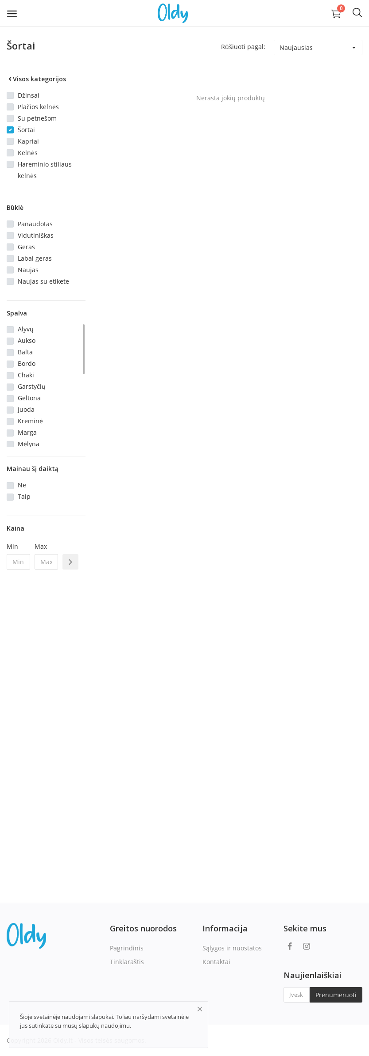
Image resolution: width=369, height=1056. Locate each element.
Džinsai (28, 95)
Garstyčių (32, 386)
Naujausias (296, 47)
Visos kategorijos (36, 79)
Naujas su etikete (43, 281)
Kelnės (28, 152)
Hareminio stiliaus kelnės (45, 170)
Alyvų (26, 329)
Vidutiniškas (36, 235)
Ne (22, 485)
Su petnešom (37, 118)
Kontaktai (216, 961)
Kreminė (30, 421)
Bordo (26, 363)
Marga (27, 432)
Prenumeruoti (336, 995)
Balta (25, 352)
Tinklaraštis (127, 961)
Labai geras (35, 258)
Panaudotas (35, 224)
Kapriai (28, 141)
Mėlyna (28, 444)
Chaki (26, 375)
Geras (26, 247)
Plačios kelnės (38, 107)
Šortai (26, 129)
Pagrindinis (127, 948)
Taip (24, 496)
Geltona (29, 398)
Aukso (26, 340)
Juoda (26, 409)
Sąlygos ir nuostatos (232, 948)
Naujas (28, 270)
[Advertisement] (46, 719)
